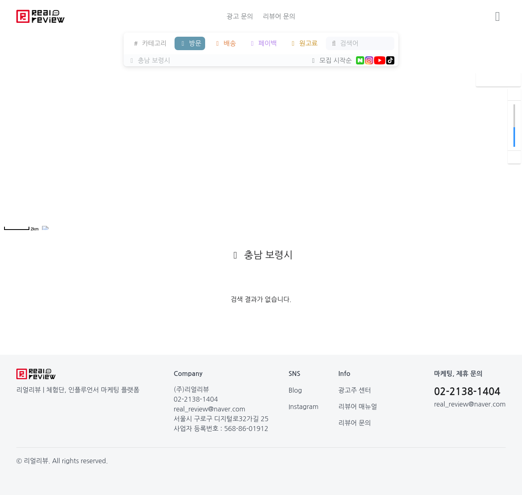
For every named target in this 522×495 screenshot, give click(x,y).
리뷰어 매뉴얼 (357, 406)
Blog (295, 390)
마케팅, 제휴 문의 (458, 374)
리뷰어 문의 (279, 16)
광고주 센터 (354, 390)
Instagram (303, 406)
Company (188, 374)
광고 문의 (240, 16)
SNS (294, 374)
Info (344, 374)
